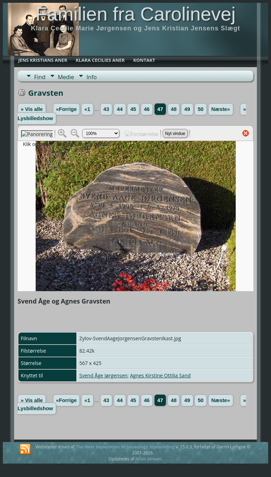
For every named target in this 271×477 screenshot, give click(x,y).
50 (200, 109)
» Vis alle (32, 109)
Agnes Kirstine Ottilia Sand (160, 375)
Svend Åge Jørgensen (103, 375)
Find (40, 77)
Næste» (220, 109)
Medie (66, 77)
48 (173, 109)
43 (106, 109)
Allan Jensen (149, 459)
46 (147, 109)
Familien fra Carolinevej (135, 13)
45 (133, 109)
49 (187, 109)
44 (119, 109)
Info (91, 77)
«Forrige (66, 109)
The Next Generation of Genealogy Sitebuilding (125, 447)
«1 (87, 109)
